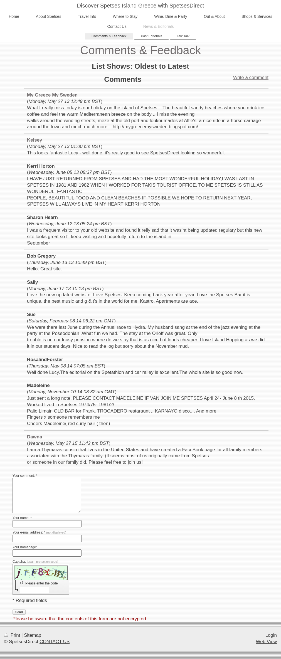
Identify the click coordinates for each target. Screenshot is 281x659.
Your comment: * (25, 476)
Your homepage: (25, 547)
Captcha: (35, 562)
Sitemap (32, 635)
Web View (266, 641)
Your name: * (22, 518)
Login (271, 635)
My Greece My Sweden (52, 95)
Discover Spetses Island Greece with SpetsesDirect (140, 6)
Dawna (34, 437)
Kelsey (34, 140)
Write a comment (250, 77)
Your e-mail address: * (39, 532)
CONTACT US (55, 641)
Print (12, 635)
